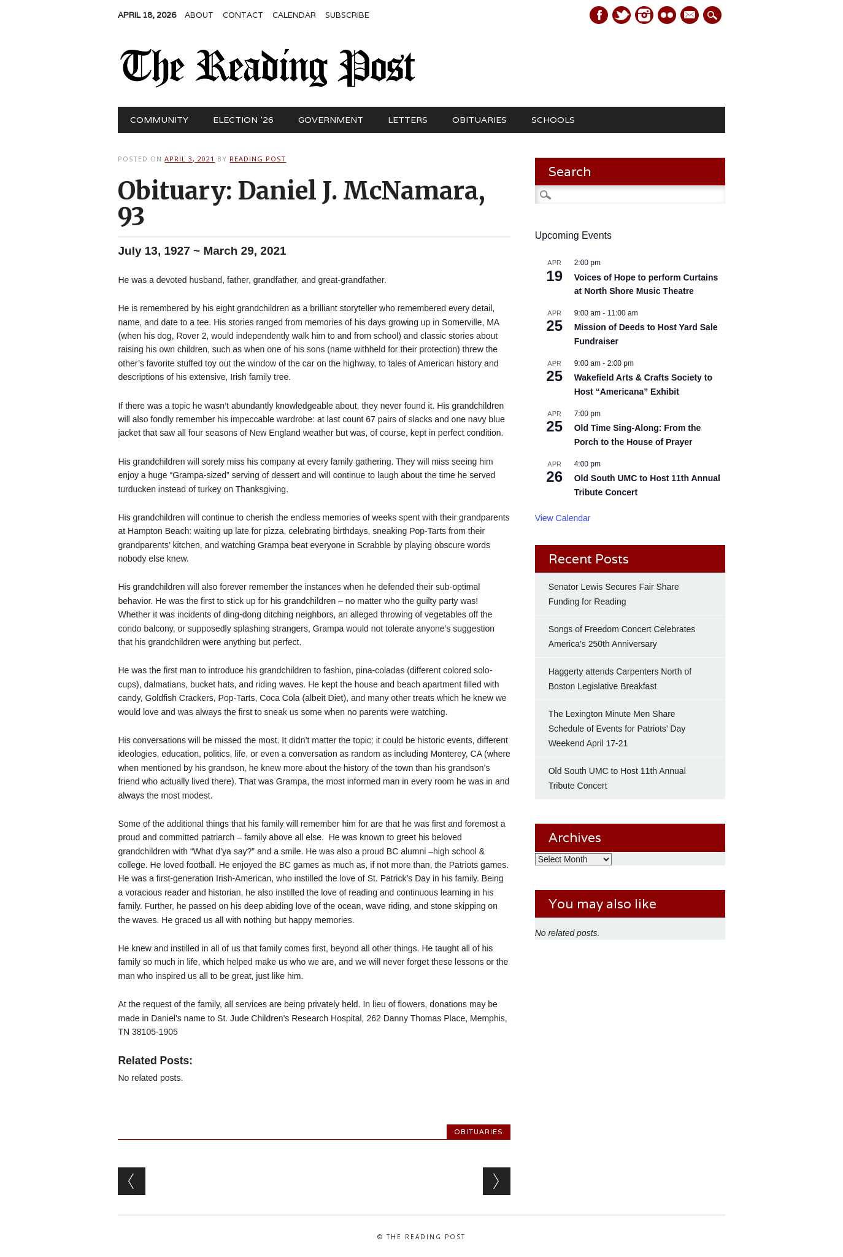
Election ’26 (243, 119)
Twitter (621, 15)
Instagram (644, 15)
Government (330, 119)
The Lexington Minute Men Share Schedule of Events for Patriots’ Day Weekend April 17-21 (617, 728)
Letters (408, 119)
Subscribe (347, 15)
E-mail (691, 16)
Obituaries (479, 119)
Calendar (294, 15)
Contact (243, 15)
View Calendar (563, 518)
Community (159, 119)
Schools (553, 119)
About (199, 15)
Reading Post (257, 158)
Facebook (599, 15)
